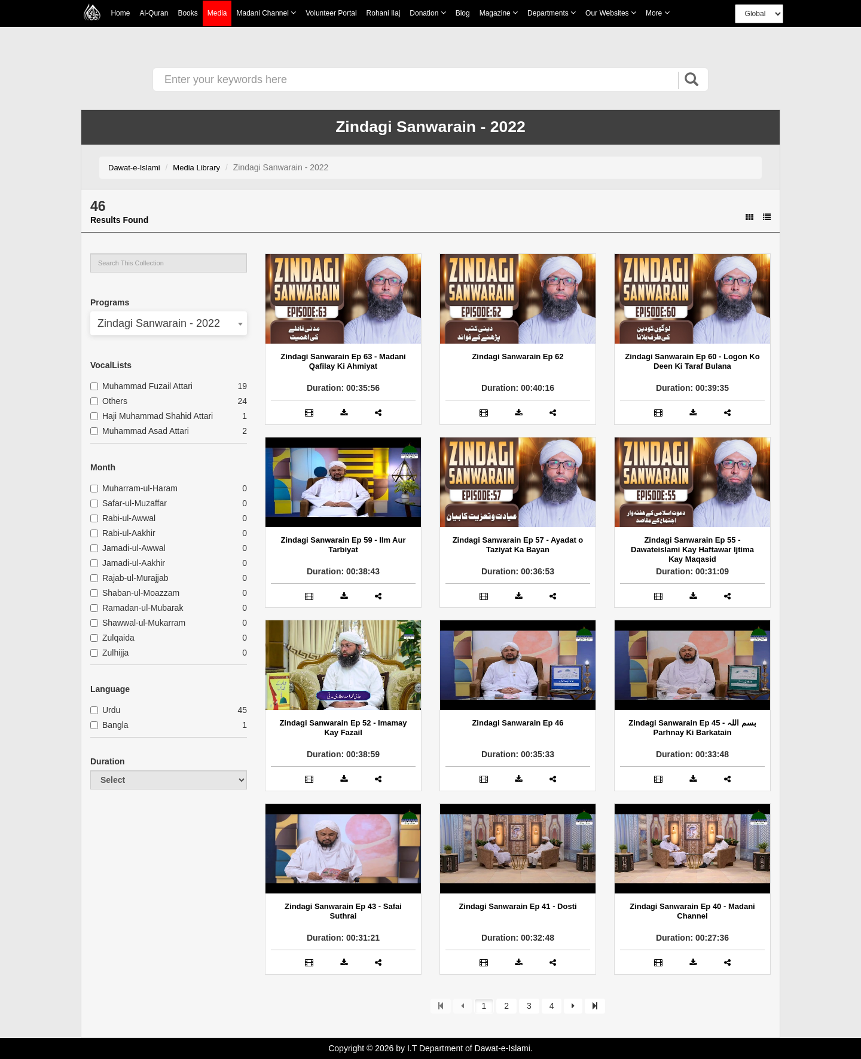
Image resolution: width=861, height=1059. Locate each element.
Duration (107, 761)
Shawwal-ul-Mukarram (137, 623)
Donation (427, 12)
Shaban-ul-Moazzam (134, 593)
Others (108, 401)
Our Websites (610, 12)
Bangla (109, 725)
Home (120, 13)
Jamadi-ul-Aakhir (127, 563)
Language (110, 689)
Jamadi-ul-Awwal (128, 548)
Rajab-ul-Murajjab (129, 578)
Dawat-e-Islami (134, 167)
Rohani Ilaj (384, 13)
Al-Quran (153, 13)
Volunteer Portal (331, 13)
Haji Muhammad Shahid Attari (151, 416)
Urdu (105, 710)
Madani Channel (266, 12)
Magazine (499, 12)
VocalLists (111, 365)
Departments (551, 12)
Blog (463, 13)
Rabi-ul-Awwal (122, 518)
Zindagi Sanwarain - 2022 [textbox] (158, 323)
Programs (109, 302)
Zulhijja (109, 652)
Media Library (196, 167)
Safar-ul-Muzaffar (128, 503)
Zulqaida (112, 637)
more (658, 12)
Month (102, 467)
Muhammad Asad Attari (139, 431)
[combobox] (168, 323)
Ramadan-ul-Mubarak (136, 608)
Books (187, 13)
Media (217, 13)
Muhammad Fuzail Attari (141, 386)
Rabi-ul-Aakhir (122, 533)
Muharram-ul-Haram (134, 488)
